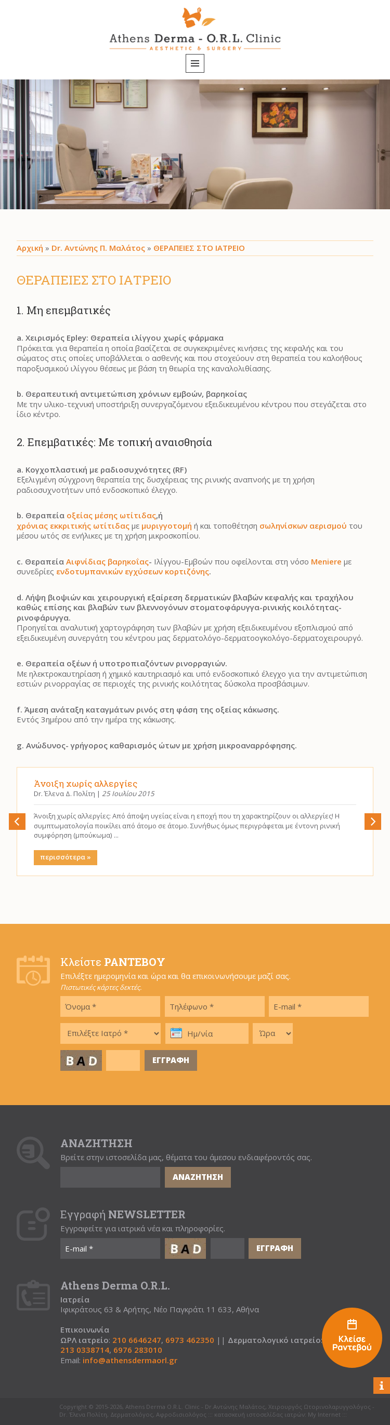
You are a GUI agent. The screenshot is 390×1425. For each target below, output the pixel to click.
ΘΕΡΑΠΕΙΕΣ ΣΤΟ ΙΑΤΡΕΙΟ (199, 248)
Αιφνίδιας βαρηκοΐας (107, 562)
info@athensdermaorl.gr (130, 1360)
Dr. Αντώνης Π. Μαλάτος (98, 248)
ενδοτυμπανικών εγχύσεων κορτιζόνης (132, 571)
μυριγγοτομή (166, 526)
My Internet (324, 1414)
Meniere (326, 562)
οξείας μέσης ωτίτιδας (111, 515)
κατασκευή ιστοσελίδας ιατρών (259, 1414)
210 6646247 (136, 1340)
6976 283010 (137, 1350)
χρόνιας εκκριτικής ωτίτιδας (73, 526)
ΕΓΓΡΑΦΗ (170, 1060)
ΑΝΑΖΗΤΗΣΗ (198, 1177)
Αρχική (30, 248)
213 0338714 (84, 1350)
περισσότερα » (65, 857)
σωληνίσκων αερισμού (303, 526)
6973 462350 (189, 1340)
